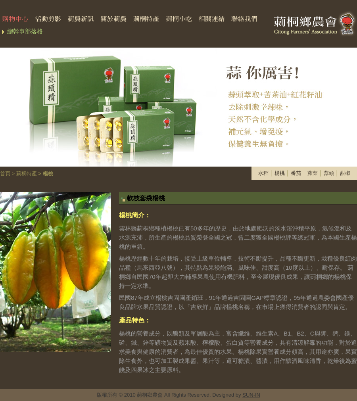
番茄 (296, 173)
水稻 (263, 173)
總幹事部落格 (25, 31)
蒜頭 (329, 173)
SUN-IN (251, 395)
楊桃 (279, 173)
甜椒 (345, 173)
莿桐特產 (26, 174)
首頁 (5, 174)
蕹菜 (312, 173)
